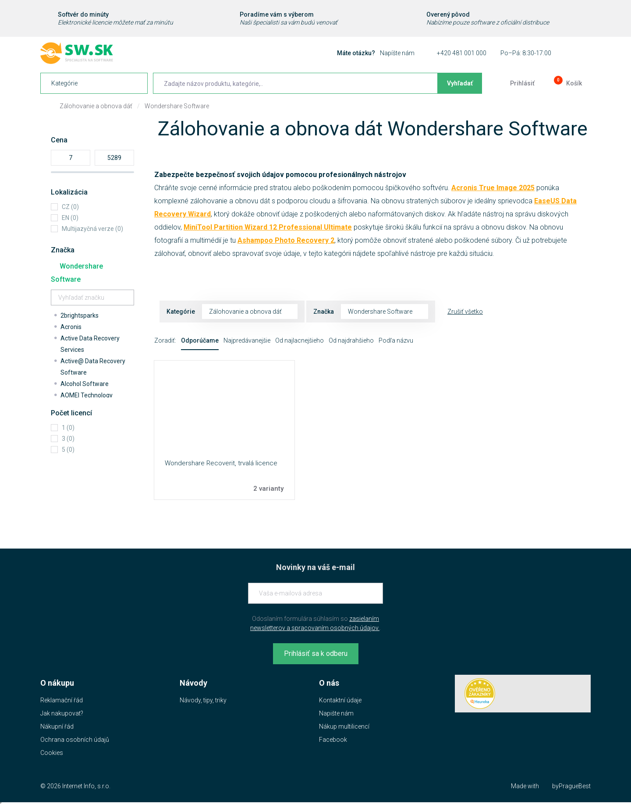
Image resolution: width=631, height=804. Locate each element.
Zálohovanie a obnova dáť (96, 106)
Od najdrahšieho (351, 340)
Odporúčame (200, 340)
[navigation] (94, 83)
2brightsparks (79, 315)
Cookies (51, 752)
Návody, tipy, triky (203, 700)
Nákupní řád (57, 726)
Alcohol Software (84, 383)
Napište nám (336, 713)
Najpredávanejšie (246, 340)
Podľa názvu (396, 340)
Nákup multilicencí (344, 726)
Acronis (71, 326)
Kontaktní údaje (340, 700)
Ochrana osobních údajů (74, 739)
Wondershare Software (177, 106)
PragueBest (575, 786)
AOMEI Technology (86, 395)
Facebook (333, 739)
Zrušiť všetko (465, 311)
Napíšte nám (397, 53)
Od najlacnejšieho (299, 340)
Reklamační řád (61, 700)
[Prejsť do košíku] (567, 83)
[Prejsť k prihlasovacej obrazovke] (515, 83)
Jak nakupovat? (61, 713)
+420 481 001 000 (461, 53)
